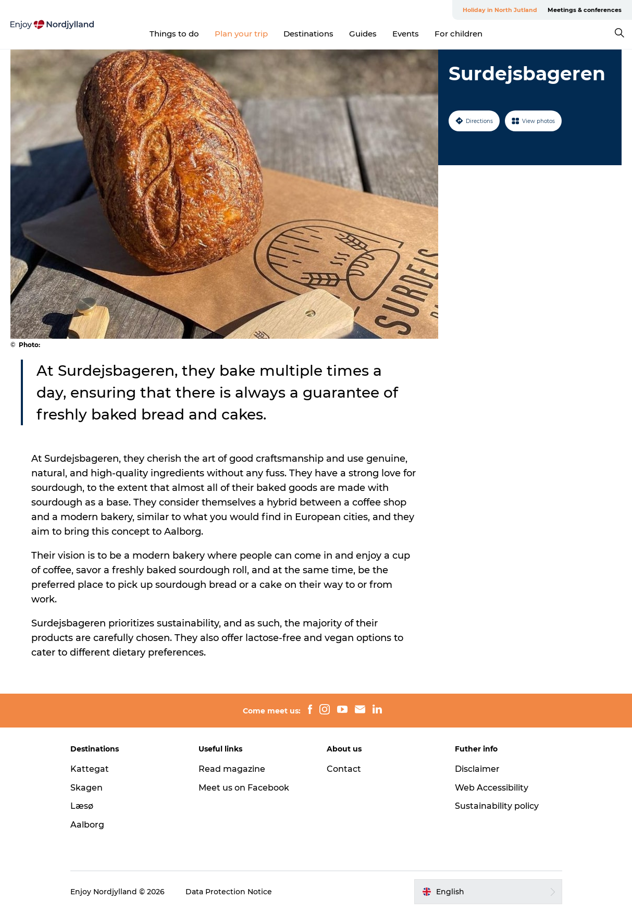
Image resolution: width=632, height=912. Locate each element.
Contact (344, 769)
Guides (363, 34)
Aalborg (87, 825)
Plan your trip (241, 34)
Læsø (81, 806)
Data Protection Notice (228, 891)
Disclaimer (477, 769)
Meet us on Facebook (244, 788)
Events (405, 34)
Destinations (308, 34)
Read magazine (232, 769)
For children (458, 34)
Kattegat (89, 769)
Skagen (86, 788)
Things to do (174, 34)
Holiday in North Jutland (500, 10)
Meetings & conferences (585, 10)
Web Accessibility (491, 788)
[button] (488, 891)
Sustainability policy (497, 806)
